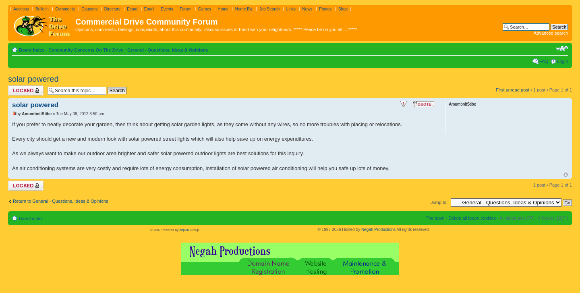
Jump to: (439, 202)
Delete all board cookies (471, 218)
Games (204, 9)
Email (149, 9)
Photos (325, 9)
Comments (65, 9)
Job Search (269, 9)
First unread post (512, 89)
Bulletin (42, 9)
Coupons (89, 9)
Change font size (562, 48)
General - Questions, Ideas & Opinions (167, 50)
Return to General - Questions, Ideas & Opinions (60, 201)
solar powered (33, 79)
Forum (185, 9)
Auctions (21, 9)
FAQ (543, 61)
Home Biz (244, 9)
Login (562, 61)
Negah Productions (378, 229)
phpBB (184, 230)
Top (565, 174)
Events (167, 9)
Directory (112, 9)
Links (291, 9)
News (307, 9)
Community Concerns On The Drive (85, 50)
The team (435, 218)
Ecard (132, 9)
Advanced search (551, 33)
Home (223, 9)
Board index (32, 50)
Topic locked (26, 90)
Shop (343, 9)
